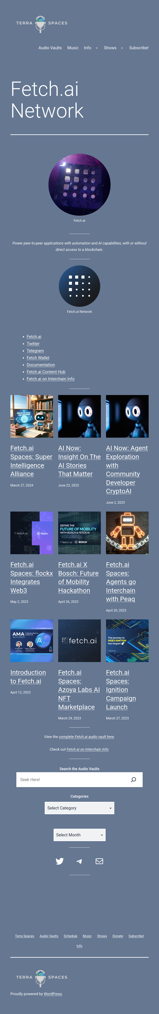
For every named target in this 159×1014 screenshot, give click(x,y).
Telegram (35, 350)
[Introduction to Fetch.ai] (31, 640)
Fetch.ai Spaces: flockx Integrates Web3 (31, 577)
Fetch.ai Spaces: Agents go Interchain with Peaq (121, 582)
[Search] (133, 779)
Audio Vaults (50, 47)
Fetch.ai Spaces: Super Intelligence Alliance (31, 461)
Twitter (33, 343)
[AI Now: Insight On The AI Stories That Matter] (79, 416)
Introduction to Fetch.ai (28, 676)
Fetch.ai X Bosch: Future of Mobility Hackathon (78, 577)
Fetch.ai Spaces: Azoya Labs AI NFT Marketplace (79, 689)
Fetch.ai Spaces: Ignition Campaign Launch (121, 689)
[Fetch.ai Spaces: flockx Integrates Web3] (31, 533)
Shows (110, 47)
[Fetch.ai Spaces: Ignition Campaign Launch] (127, 640)
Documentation (41, 364)
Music (72, 47)
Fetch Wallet (38, 357)
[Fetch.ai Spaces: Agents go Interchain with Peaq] (127, 533)
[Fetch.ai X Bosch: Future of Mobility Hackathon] (79, 533)
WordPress (53, 994)
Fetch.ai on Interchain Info (51, 378)
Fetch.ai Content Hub (46, 371)
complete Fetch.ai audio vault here (86, 737)
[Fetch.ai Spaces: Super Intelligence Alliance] (31, 416)
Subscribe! (139, 47)
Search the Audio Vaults (79, 769)
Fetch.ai (34, 336)
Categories (79, 796)
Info (87, 47)
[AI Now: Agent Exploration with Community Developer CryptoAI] (127, 416)
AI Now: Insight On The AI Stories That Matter (79, 461)
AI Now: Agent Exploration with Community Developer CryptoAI (127, 469)
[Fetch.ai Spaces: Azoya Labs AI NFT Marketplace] (79, 640)
